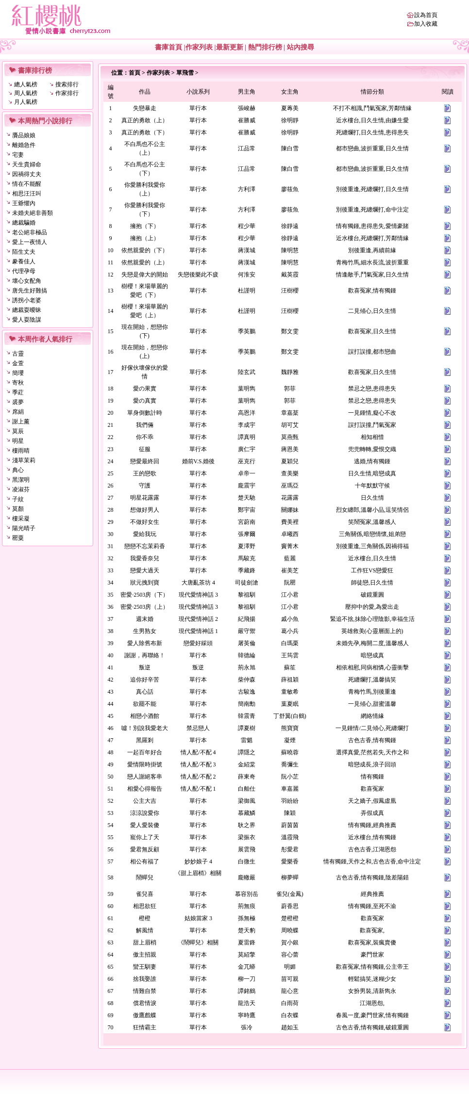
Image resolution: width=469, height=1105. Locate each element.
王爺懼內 (23, 203)
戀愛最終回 (144, 461)
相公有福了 (144, 861)
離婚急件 (23, 145)
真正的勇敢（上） (144, 120)
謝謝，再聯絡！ (144, 655)
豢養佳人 (23, 261)
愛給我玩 (144, 534)
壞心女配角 (26, 280)
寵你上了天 (144, 837)
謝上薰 (21, 421)
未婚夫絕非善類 (32, 213)
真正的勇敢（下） (144, 132)
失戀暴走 (144, 108)
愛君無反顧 (144, 849)
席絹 (18, 411)
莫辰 (18, 431)
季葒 (18, 392)
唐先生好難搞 (29, 290)
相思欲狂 (144, 906)
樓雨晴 (21, 450)
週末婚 (144, 619)
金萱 (18, 363)
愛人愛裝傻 (144, 825)
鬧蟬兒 (144, 877)
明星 (18, 441)
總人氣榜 (25, 84)
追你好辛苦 (144, 679)
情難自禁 (144, 991)
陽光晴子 (23, 528)
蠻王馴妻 (144, 966)
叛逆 (145, 667)
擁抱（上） (144, 238)
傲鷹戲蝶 (144, 1015)
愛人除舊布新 (144, 643)
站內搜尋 (300, 47)
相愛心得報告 (144, 788)
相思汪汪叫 (26, 193)
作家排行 (67, 93)
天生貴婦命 (26, 164)
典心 (18, 470)
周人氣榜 (25, 93)
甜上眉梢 (144, 942)
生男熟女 (144, 631)
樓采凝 (21, 518)
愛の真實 (144, 400)
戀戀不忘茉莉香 (144, 546)
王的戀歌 (144, 473)
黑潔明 (21, 479)
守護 (145, 485)
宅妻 (18, 154)
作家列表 (199, 47)
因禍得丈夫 (26, 174)
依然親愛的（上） (144, 262)
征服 (145, 449)
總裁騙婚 (23, 222)
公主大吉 (144, 800)
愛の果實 (144, 388)
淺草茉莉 (23, 460)
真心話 (144, 691)
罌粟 (18, 538)
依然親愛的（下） (144, 250)
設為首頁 (425, 15)
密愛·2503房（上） (144, 606)
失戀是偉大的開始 (144, 274)
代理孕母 (23, 271)
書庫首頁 (168, 47)
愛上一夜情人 (29, 242)
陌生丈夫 (23, 251)
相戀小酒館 (144, 716)
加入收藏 (425, 23)
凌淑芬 (21, 489)
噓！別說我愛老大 (144, 728)
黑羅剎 (144, 740)
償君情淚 (144, 1003)
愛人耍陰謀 (26, 319)
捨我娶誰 (144, 978)
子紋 (18, 499)
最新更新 (229, 47)
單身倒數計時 (144, 412)
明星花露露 (144, 497)
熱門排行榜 (265, 47)
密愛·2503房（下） (144, 594)
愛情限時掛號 (144, 764)
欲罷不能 (144, 703)
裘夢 (18, 402)
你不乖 (144, 437)
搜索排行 (67, 84)
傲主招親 (144, 954)
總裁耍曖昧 (26, 310)
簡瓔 (18, 373)
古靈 (18, 353)
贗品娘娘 (23, 135)
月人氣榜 (25, 101)
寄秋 (18, 382)
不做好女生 (144, 522)
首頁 (134, 72)
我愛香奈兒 (144, 558)
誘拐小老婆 (26, 300)
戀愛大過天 (144, 570)
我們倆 (144, 425)
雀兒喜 (144, 894)
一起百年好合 (144, 752)
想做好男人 (144, 509)
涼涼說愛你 (144, 813)
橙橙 (145, 918)
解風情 (144, 930)
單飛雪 (185, 72)
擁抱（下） (144, 226)
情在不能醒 (26, 183)
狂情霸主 (144, 1027)
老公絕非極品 (29, 232)
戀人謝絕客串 (144, 776)
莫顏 (18, 508)
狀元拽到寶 (144, 582)
